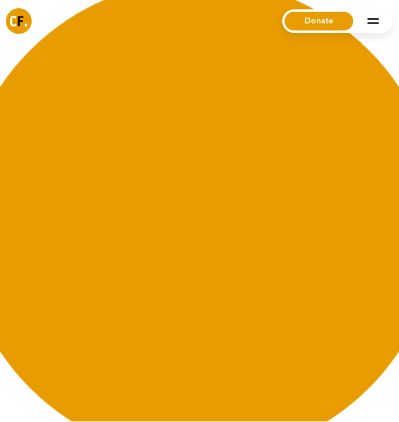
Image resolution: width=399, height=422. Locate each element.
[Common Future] (19, 21)
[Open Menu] (373, 21)
